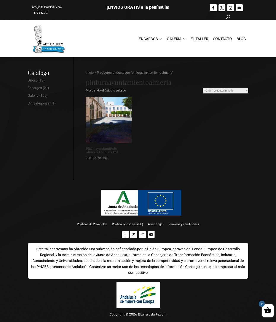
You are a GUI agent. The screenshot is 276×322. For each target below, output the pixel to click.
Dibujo (33, 80)
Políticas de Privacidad (92, 224)
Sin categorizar (39, 103)
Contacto (222, 39)
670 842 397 (39, 12)
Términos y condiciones (183, 224)
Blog (241, 39)
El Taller (199, 39)
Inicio (90, 73)
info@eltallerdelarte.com (45, 7)
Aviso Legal (155, 224)
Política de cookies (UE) (127, 224)
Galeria (174, 39)
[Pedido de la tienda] (225, 90)
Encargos (148, 39)
